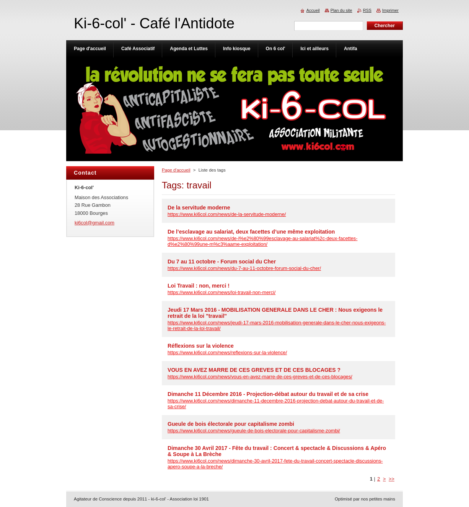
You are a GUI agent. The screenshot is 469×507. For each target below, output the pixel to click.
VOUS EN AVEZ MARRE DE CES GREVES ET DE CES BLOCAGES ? (254, 370)
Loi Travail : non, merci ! (199, 286)
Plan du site (341, 10)
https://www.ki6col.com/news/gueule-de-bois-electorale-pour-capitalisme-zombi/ (254, 430)
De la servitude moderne (199, 207)
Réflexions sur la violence (201, 346)
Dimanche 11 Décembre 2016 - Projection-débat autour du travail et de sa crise (268, 394)
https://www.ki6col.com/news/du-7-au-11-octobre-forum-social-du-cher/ (244, 268)
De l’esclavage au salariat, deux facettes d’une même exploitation (251, 232)
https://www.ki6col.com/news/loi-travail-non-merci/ (221, 292)
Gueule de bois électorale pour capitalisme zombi (231, 424)
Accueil (313, 10)
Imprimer (390, 10)
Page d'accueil (176, 170)
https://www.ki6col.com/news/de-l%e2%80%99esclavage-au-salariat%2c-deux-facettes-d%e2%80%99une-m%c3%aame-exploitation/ (262, 241)
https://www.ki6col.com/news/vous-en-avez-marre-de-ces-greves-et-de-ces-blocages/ (260, 376)
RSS (367, 10)
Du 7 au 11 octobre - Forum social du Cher (222, 261)
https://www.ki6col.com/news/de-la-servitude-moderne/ (227, 214)
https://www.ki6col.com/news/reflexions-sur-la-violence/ (227, 352)
